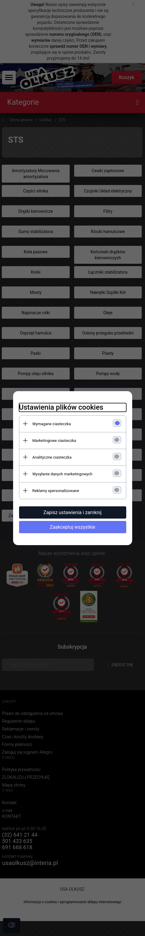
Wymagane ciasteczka (51, 424)
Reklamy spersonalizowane (55, 490)
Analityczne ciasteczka (52, 457)
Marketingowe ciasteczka (54, 440)
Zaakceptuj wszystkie (72, 527)
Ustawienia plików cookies (61, 407)
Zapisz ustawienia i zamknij (72, 512)
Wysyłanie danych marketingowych (62, 474)
